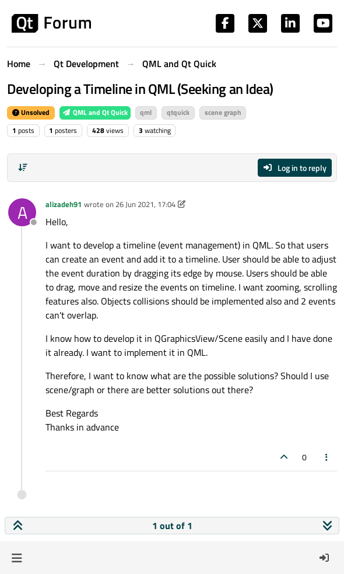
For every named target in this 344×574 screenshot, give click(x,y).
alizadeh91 (63, 204)
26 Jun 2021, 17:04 (145, 204)
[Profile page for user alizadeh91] (22, 212)
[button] (17, 557)
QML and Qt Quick (95, 112)
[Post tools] (327, 457)
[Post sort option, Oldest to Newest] (22, 167)
